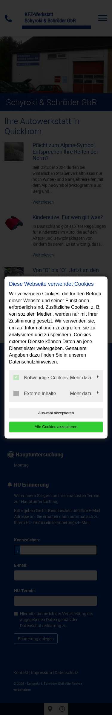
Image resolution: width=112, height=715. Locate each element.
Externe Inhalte (34, 393)
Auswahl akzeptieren (56, 413)
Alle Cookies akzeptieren (56, 426)
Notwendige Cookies (40, 377)
